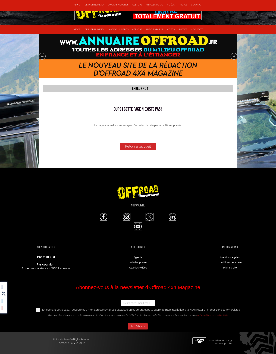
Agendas (137, 5)
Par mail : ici (46, 256)
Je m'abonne (138, 326)
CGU (211, 343)
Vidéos (171, 5)
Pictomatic (58, 339)
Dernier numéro (94, 5)
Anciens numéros (117, 5)
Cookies (229, 343)
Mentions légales (230, 257)
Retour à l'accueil (138, 146)
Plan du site (230, 267)
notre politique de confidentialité (212, 315)
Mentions (219, 343)
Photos (183, 5)
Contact (197, 5)
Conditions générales (230, 262)
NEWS (77, 5)
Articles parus (154, 5)
